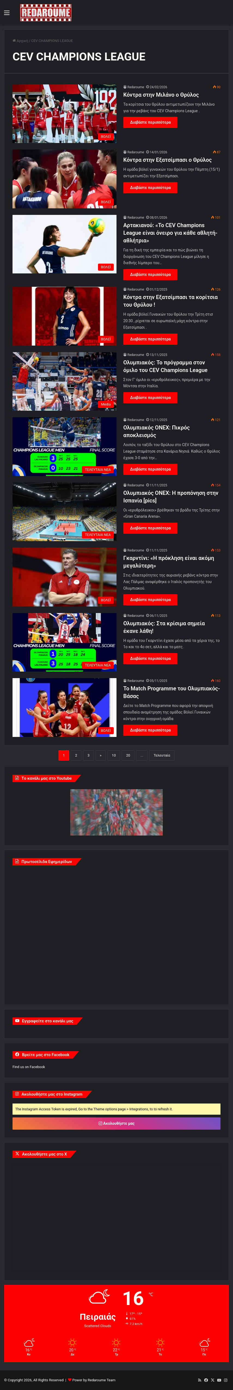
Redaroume (135, 87)
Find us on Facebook (29, 1067)
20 (128, 755)
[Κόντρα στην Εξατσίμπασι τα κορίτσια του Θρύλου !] (64, 316)
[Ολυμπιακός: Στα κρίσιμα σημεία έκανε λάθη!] (64, 642)
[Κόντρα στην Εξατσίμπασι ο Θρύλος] (64, 179)
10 (114, 755)
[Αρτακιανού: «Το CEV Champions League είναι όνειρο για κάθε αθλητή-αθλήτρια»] (64, 244)
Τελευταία (162, 755)
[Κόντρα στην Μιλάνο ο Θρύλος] (64, 113)
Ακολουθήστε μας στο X (44, 1154)
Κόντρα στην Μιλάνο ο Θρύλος (161, 95)
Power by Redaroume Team (93, 1380)
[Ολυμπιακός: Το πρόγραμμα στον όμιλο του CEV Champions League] (64, 381)
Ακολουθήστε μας (117, 1123)
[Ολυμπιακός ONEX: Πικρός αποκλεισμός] (64, 446)
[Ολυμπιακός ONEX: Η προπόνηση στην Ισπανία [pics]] (64, 512)
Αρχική (20, 41)
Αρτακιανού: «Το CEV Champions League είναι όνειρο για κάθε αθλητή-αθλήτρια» (170, 233)
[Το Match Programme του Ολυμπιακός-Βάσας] (64, 707)
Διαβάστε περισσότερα (150, 122)
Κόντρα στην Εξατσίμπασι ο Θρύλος (167, 160)
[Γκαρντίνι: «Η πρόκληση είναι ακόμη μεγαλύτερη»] (64, 577)
